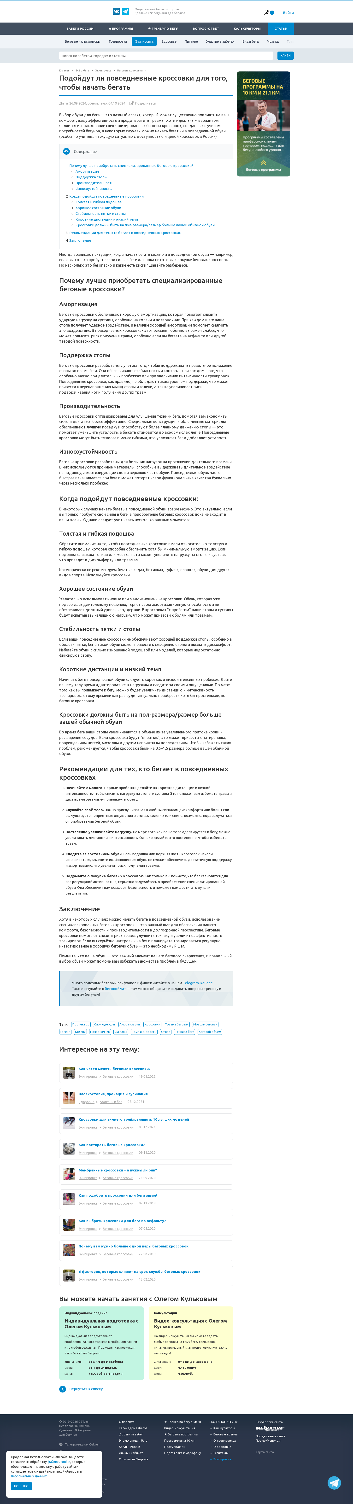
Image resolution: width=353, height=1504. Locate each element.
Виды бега (250, 41)
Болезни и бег (111, 1102)
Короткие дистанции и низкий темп (107, 219)
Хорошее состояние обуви (98, 208)
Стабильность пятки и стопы (101, 213)
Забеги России (80, 28)
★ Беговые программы (181, 1434)
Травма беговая (176, 1024)
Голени (65, 1031)
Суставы (121, 1031)
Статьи (281, 28)
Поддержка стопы (91, 177)
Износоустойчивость (94, 189)
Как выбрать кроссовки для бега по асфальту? (122, 1221)
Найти (286, 55)
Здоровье (169, 41)
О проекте (127, 1421)
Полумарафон (174, 1446)
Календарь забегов (133, 1428)
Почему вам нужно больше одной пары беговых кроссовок (133, 1246)
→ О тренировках (223, 1440)
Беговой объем (210, 1031)
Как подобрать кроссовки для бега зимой (118, 1195)
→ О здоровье (220, 1446)
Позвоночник (100, 1031)
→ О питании (219, 1453)
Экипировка (144, 41)
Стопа (165, 1031)
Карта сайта (265, 1452)
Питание (191, 41)
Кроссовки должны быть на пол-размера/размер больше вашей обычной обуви (145, 225)
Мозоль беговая (205, 1024)
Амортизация (87, 171)
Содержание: (85, 151)
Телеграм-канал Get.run (82, 1444)
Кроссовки (152, 1024)
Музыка (273, 41)
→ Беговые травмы (224, 1434)
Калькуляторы (247, 28)
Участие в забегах (220, 41)
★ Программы (120, 28)
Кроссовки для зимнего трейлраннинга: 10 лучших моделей (134, 1119)
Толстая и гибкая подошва (99, 202)
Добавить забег (131, 1434)
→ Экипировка (220, 1459)
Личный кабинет (131, 1453)
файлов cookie (58, 1462)
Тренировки (118, 41)
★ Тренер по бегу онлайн (182, 1421)
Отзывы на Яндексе (133, 1459)
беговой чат (115, 989)
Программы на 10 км (179, 1440)
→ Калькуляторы (222, 1428)
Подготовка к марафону (182, 1453)
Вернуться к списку (81, 1389)
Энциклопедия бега (133, 1440)
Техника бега (184, 1031)
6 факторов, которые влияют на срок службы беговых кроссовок (139, 1272)
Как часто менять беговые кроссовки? (115, 1069)
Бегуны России (129, 1446)
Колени (80, 1031)
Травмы (293, 41)
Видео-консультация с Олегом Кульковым (191, 1343)
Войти (288, 13)
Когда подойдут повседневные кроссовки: (106, 196)
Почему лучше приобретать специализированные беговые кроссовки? (131, 166)
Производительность (94, 183)
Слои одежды (104, 1024)
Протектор (80, 1024)
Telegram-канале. (198, 983)
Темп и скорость (144, 1031)
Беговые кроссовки (118, 1076)
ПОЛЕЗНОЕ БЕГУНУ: (224, 1421)
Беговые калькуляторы (82, 41)
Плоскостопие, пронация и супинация (113, 1094)
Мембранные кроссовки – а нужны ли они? (118, 1170)
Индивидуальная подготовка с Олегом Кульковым (101, 1343)
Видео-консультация (179, 1428)
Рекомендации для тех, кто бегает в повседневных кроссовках (125, 233)
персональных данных (29, 1476)
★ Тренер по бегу (163, 28)
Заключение (80, 240)
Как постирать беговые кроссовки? (112, 1145)
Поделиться (145, 103)
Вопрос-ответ (206, 28)
